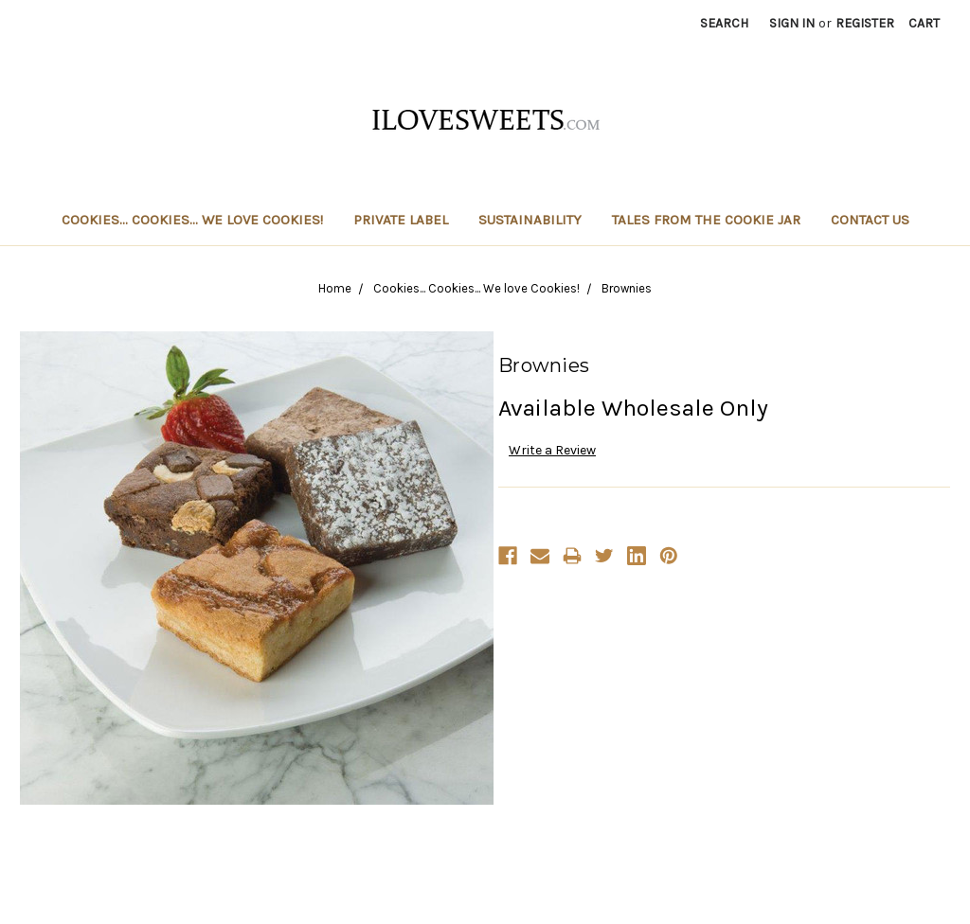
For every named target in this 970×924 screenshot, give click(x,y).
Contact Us (870, 219)
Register (864, 23)
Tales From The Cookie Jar (706, 219)
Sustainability (530, 219)
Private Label (400, 219)
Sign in (792, 23)
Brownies (627, 288)
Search (724, 23)
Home (334, 288)
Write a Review (552, 450)
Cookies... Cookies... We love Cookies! (192, 219)
